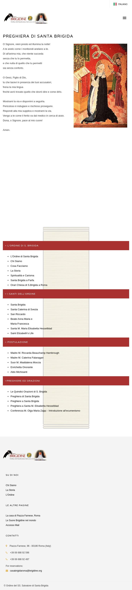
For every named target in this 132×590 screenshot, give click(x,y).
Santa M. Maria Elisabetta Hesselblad (31, 328)
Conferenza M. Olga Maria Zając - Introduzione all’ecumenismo (45, 410)
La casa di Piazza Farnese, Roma (23, 515)
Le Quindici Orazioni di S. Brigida (29, 391)
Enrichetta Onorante (22, 367)
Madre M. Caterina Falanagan (27, 357)
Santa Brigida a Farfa (22, 280)
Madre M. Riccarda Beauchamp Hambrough (35, 352)
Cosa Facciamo (19, 265)
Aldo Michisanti (19, 372)
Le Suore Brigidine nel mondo (21, 520)
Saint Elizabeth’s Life (22, 333)
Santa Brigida (18, 304)
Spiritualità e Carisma (22, 275)
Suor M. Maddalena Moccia (26, 362)
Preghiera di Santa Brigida (25, 396)
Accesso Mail (12, 525)
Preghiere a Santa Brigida (25, 401)
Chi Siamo (16, 261)
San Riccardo (18, 314)
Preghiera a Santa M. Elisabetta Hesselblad (35, 405)
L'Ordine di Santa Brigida (24, 256)
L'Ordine (10, 495)
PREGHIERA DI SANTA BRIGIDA (38, 36)
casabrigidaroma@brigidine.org (26, 570)
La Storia (15, 270)
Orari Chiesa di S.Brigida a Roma (29, 285)
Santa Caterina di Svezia (24, 309)
